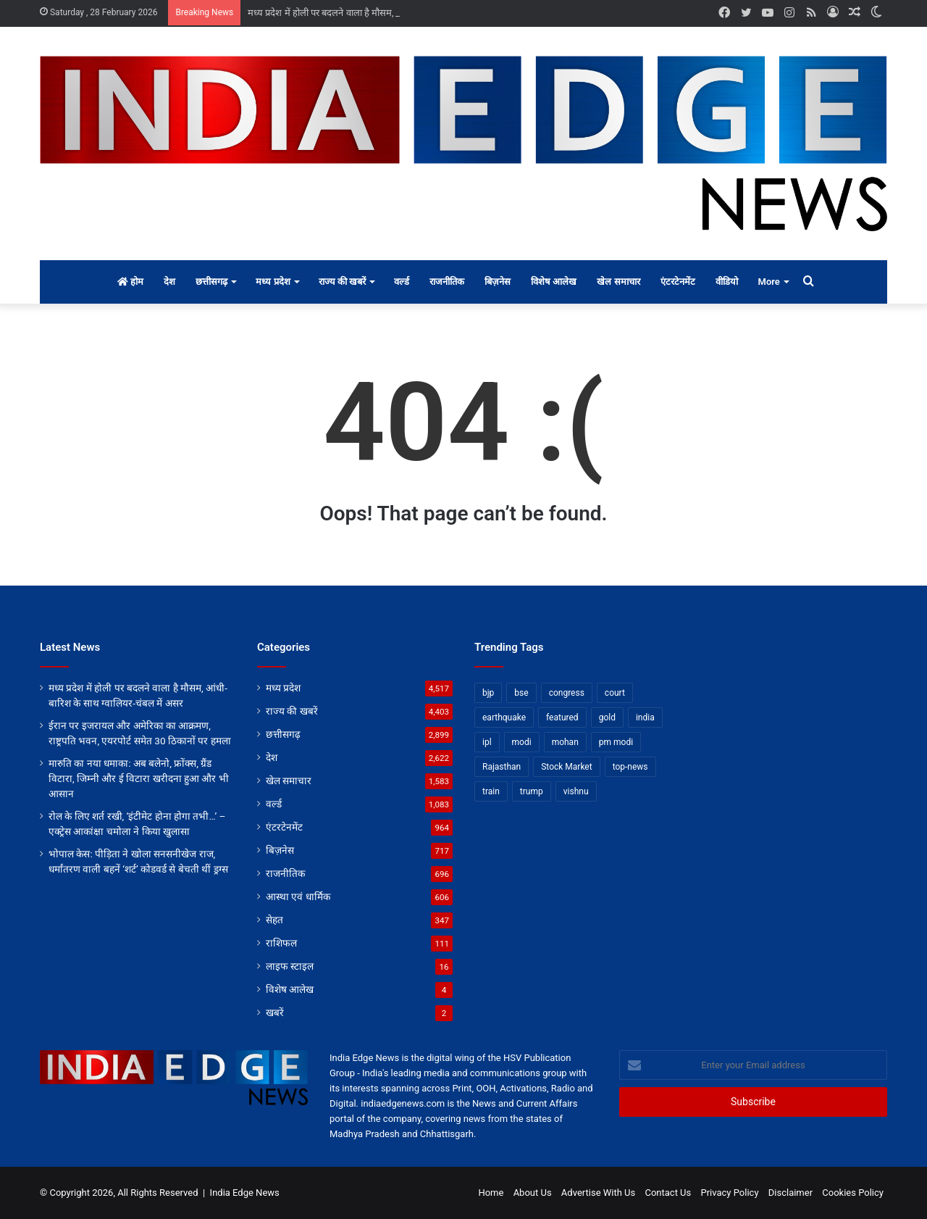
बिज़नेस (498, 281)
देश (169, 281)
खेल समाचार (618, 281)
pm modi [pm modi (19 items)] (616, 742)
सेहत (274, 919)
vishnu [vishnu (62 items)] (576, 791)
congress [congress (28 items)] (566, 693)
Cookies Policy (853, 1192)
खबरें (275, 1012)
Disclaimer (790, 1192)
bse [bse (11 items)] (521, 693)
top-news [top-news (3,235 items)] (630, 767)
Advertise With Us (598, 1192)
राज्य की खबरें (342, 281)
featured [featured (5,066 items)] (562, 717)
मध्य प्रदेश (273, 281)
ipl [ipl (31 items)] (487, 742)
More (769, 281)
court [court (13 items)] (615, 693)
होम (130, 281)
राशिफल (281, 943)
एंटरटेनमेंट (677, 281)
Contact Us (668, 1192)
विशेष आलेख (553, 281)
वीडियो (727, 281)
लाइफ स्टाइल (290, 966)
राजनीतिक (446, 281)
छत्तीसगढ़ (211, 281)
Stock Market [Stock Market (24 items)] (566, 767)
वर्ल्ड (401, 281)
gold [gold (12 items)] (607, 717)
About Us (532, 1192)
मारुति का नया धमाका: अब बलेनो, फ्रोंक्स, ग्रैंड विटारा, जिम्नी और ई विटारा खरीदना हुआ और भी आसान (139, 778)
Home (490, 1192)
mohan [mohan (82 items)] (565, 742)
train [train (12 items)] (491, 791)
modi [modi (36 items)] (522, 742)
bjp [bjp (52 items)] (488, 693)
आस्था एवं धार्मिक (298, 896)
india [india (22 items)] (645, 717)
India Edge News (245, 1192)
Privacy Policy (730, 1192)
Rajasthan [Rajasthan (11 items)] (501, 767)
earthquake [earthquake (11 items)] (504, 717)
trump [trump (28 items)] (531, 791)
